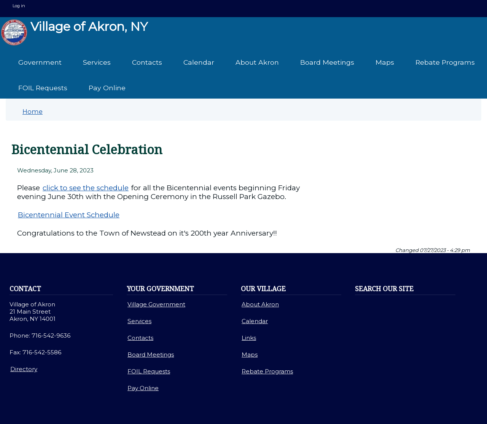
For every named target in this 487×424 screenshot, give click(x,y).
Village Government (156, 304)
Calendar (198, 62)
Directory (23, 369)
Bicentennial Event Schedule (68, 214)
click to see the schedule (86, 187)
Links (249, 337)
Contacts (147, 62)
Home (32, 111)
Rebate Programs (445, 62)
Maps (385, 62)
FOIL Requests (42, 88)
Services (97, 62)
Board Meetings (327, 62)
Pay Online (107, 88)
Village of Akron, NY (74, 32)
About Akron (257, 62)
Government (40, 62)
